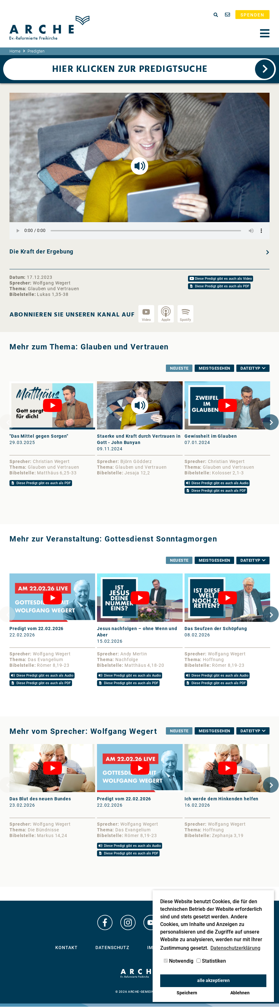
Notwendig (178, 961)
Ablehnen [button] (240, 993)
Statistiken (211, 961)
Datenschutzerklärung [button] (235, 948)
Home (15, 51)
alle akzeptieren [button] (213, 980)
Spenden (252, 14)
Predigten (36, 51)
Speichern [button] (187, 993)
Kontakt (66, 950)
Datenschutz (112, 950)
